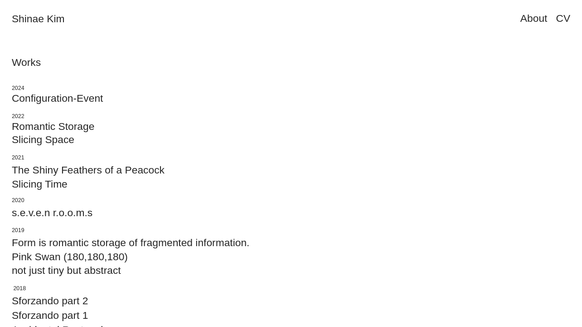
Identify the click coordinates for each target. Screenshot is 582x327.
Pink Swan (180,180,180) (70, 257)
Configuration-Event (57, 98)
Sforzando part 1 (50, 315)
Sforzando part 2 (50, 301)
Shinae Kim (38, 19)
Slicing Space (43, 139)
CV (563, 18)
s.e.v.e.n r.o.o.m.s (52, 212)
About (534, 18)
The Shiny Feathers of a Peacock (88, 170)
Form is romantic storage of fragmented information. (131, 242)
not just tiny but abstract (66, 270)
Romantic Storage (53, 126)
